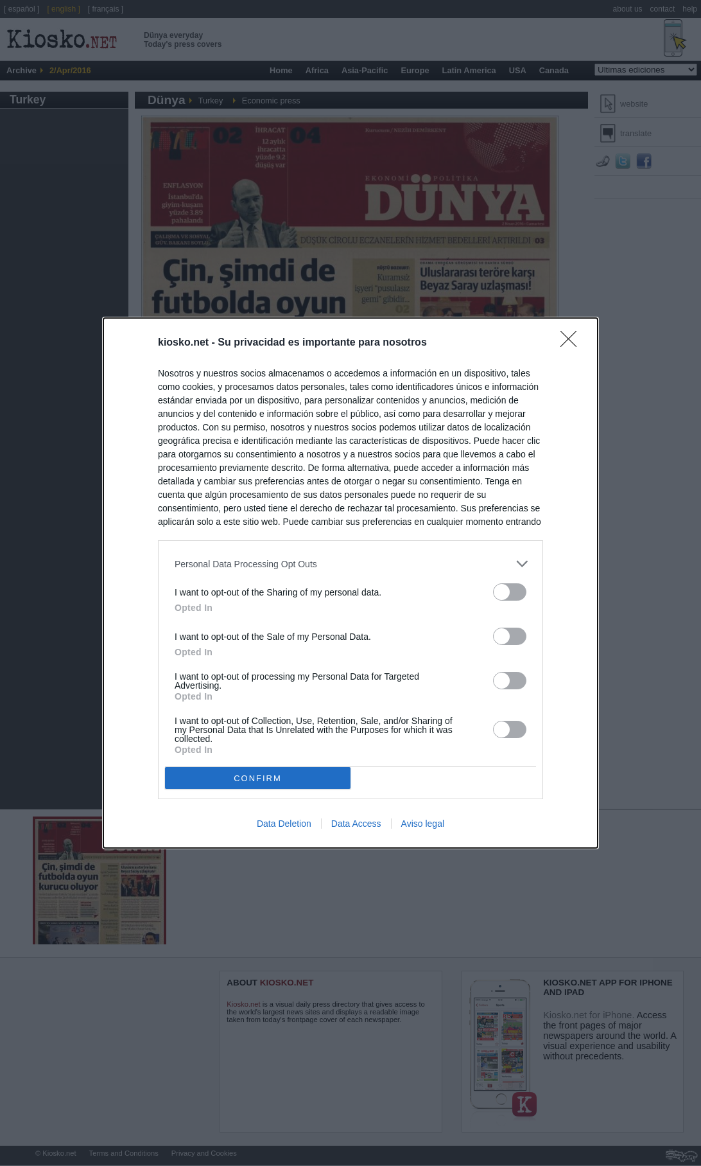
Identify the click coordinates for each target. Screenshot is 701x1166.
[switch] (509, 592)
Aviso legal (422, 823)
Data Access (356, 823)
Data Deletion (284, 823)
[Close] (572, 343)
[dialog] (350, 583)
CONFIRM (258, 778)
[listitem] (350, 563)
